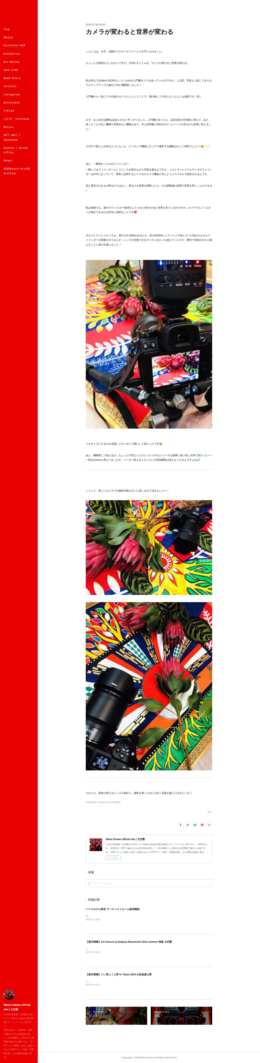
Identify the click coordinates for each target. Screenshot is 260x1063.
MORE (8, 78)
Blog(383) (117, 802)
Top (7, 29)
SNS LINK (11, 70)
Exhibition (12, 53)
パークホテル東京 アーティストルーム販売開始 (113, 909)
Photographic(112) (104, 802)
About (8, 37)
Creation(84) (91, 802)
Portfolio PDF (15, 45)
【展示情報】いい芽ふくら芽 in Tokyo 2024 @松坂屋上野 (119, 974)
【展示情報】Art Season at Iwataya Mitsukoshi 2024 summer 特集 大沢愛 (129, 941)
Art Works (12, 61)
